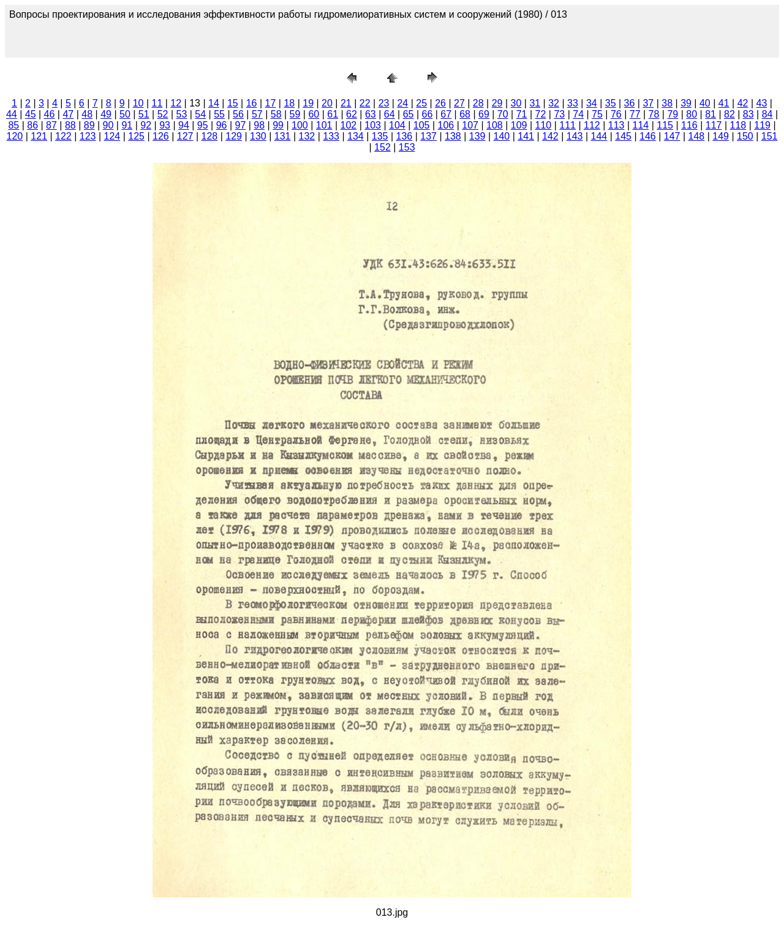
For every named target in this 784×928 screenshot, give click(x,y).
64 (389, 114)
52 (162, 114)
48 (86, 114)
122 (63, 136)
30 (516, 103)
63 (370, 114)
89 (89, 125)
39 (686, 103)
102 (349, 125)
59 (295, 114)
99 (278, 125)
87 (51, 125)
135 (380, 136)
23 (384, 103)
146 (647, 136)
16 (251, 103)
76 (616, 114)
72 (540, 114)
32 (553, 103)
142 (550, 136)
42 (742, 103)
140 (502, 136)
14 (213, 103)
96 (221, 125)
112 (592, 125)
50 (124, 114)
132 (307, 136)
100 (300, 125)
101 (324, 125)
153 (407, 147)
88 (70, 125)
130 (258, 136)
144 (599, 136)
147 (672, 136)
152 (382, 147)
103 (372, 125)
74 (578, 114)
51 (143, 114)
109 (519, 125)
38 (667, 103)
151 (769, 136)
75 (597, 114)
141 (526, 136)
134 (355, 136)
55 (219, 114)
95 (202, 125)
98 (259, 125)
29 (497, 103)
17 (270, 103)
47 (68, 114)
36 (629, 103)
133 (331, 136)
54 (200, 114)
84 (767, 114)
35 (610, 103)
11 (157, 103)
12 (175, 103)
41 (723, 103)
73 (559, 114)
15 (232, 103)
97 (240, 125)
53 (181, 114)
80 (691, 114)
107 (470, 125)
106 (446, 125)
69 (483, 114)
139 (477, 136)
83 (748, 114)
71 (521, 114)
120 (15, 136)
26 (440, 103)
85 (13, 125)
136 (404, 136)
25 (421, 103)
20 (327, 103)
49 (105, 114)
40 (704, 103)
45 (30, 114)
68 (464, 114)
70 (502, 114)
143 (575, 136)
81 (710, 114)
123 (88, 136)
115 (665, 125)
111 (567, 125)
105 (421, 125)
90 (108, 125)
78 (654, 114)
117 (714, 125)
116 (689, 125)
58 (276, 114)
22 (365, 103)
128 (210, 136)
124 (112, 136)
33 (572, 103)
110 (543, 125)
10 (138, 103)
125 (136, 136)
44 (11, 114)
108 (494, 125)
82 (729, 114)
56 (238, 114)
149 (720, 136)
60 (313, 114)
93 (164, 125)
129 (233, 136)
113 (616, 125)
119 (762, 125)
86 (32, 125)
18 (289, 103)
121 (39, 136)
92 (145, 125)
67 (445, 114)
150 (745, 136)
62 (351, 114)
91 (126, 125)
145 (623, 136)
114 (641, 125)
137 (428, 136)
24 (402, 103)
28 (478, 103)
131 (282, 136)
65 (408, 114)
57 (257, 114)
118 (738, 125)
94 (183, 125)
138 (453, 136)
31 (534, 103)
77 (635, 114)
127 (185, 136)
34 (591, 103)
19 (308, 103)
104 (397, 125)
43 (761, 103)
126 (161, 136)
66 (426, 114)
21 (346, 103)
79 (672, 114)
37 (648, 103)
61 (332, 114)
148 (696, 136)
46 (49, 114)
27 (459, 103)
